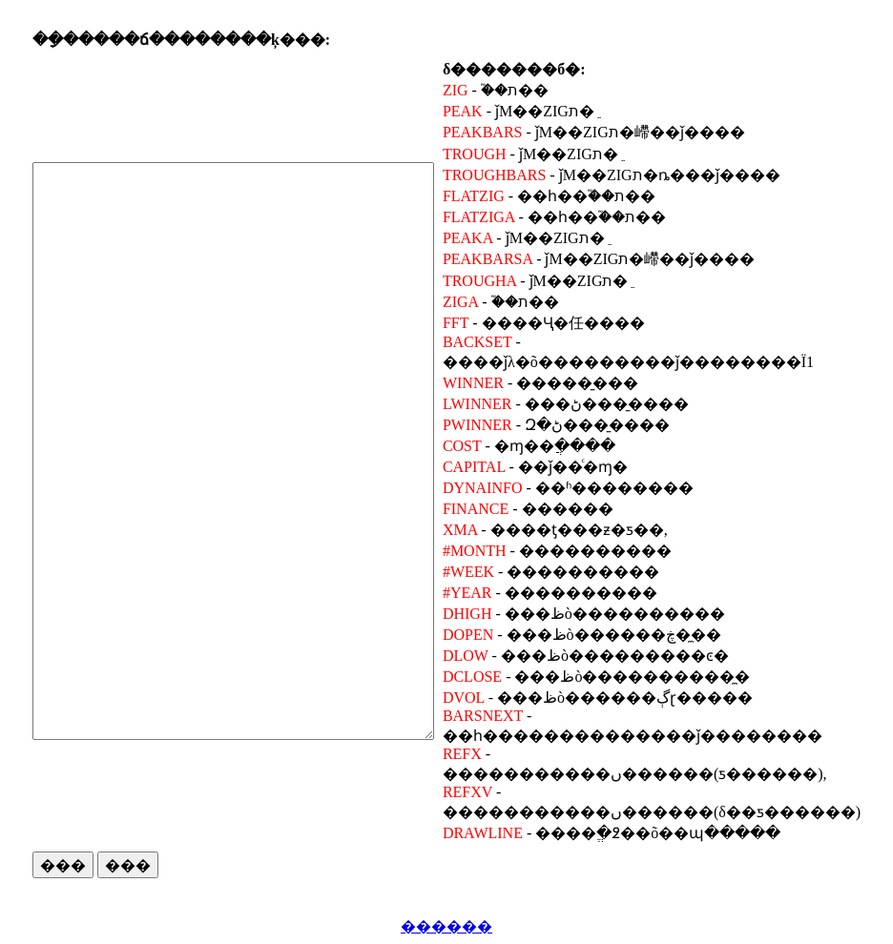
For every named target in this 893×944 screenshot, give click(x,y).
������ (446, 926)
